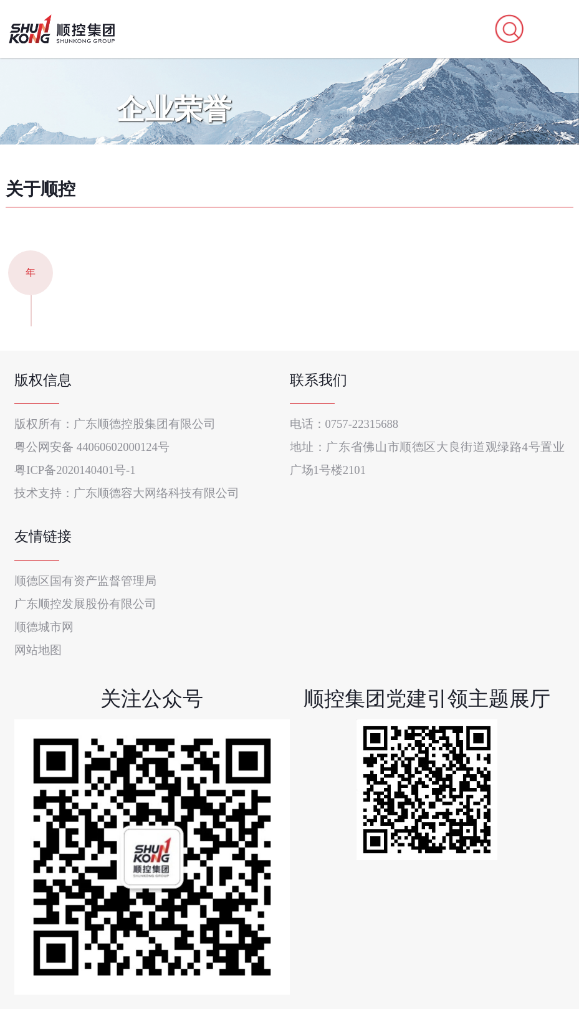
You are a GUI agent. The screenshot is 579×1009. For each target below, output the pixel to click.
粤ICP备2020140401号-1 (74, 469)
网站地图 (38, 649)
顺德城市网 (44, 626)
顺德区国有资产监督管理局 (85, 580)
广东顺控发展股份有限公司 (85, 603)
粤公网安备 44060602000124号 (92, 446)
